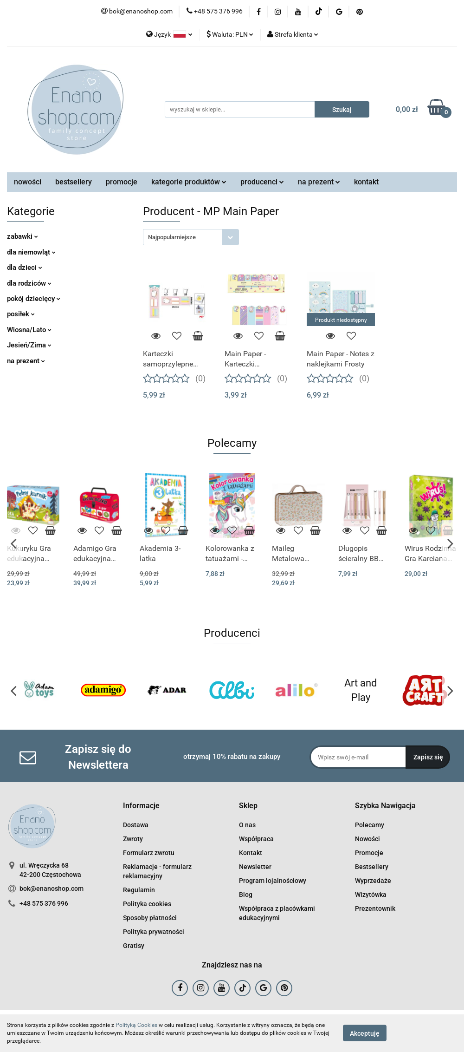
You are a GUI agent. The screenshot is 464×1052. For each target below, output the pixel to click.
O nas (247, 825)
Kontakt (250, 852)
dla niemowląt (31, 252)
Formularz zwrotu (148, 852)
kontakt (366, 181)
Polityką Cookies (136, 1025)
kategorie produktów (188, 181)
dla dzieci (24, 267)
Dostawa (135, 825)
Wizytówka (371, 894)
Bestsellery (371, 866)
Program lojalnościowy (272, 880)
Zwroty (133, 839)
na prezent (319, 181)
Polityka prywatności (153, 931)
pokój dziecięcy (33, 298)
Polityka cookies (147, 904)
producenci (262, 181)
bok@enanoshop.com (51, 888)
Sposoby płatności (150, 917)
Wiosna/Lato (29, 330)
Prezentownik (375, 908)
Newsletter (255, 866)
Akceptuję (365, 1033)
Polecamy (369, 825)
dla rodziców (29, 283)
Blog (245, 894)
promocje (121, 181)
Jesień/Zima (29, 345)
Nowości (367, 839)
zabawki (22, 236)
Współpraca (256, 839)
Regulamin (139, 890)
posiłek (21, 314)
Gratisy (133, 945)
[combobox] (191, 237)
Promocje (369, 852)
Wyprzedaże (373, 880)
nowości (27, 181)
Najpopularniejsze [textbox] (172, 237)
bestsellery (73, 181)
